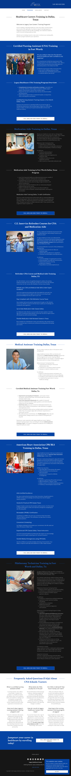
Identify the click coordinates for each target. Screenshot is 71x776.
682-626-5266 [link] (60, 4)
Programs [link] (30, 10)
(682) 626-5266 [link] (35, 767)
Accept (57, 771)
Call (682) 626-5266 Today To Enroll (35, 118)
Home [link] (23, 10)
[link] (35, 4)
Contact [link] (46, 10)
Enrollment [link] (38, 10)
